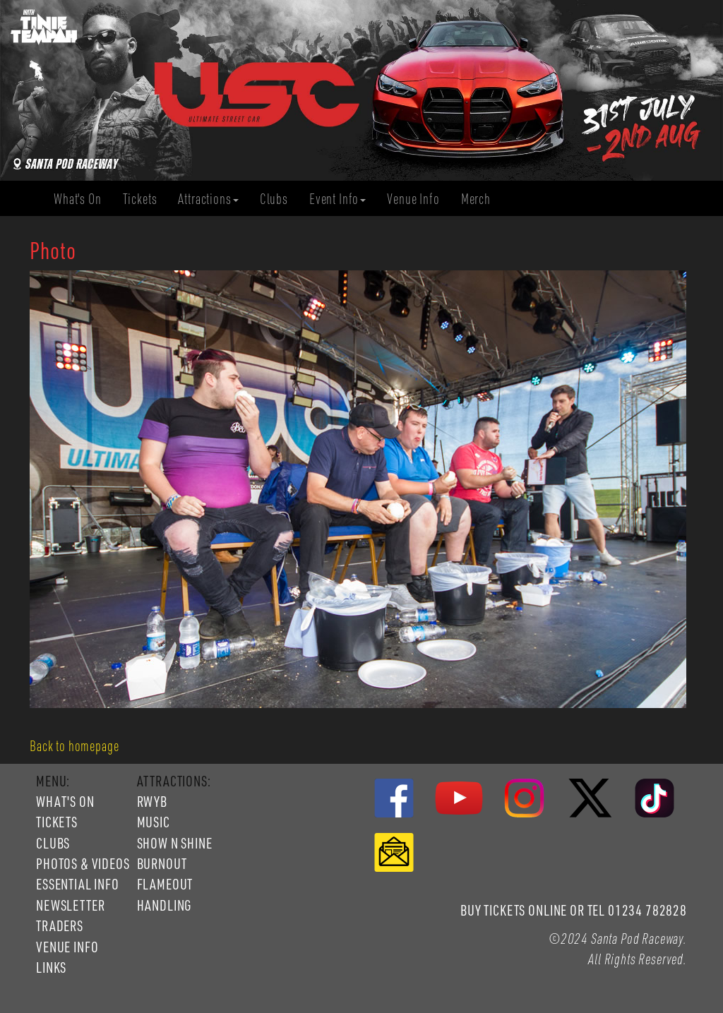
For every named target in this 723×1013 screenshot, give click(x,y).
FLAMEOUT (165, 884)
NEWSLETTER (70, 905)
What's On (83, 198)
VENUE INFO (67, 946)
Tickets (145, 198)
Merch (481, 198)
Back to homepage (74, 745)
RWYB (152, 801)
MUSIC (153, 822)
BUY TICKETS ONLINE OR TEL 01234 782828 (573, 910)
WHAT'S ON (65, 801)
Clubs (279, 198)
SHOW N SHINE (175, 843)
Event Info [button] (337, 198)
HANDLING (164, 905)
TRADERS (59, 925)
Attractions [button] (208, 198)
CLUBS (53, 843)
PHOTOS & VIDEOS (83, 863)
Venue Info (418, 198)
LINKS (51, 967)
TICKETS (57, 822)
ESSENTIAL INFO (77, 884)
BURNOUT (162, 863)
